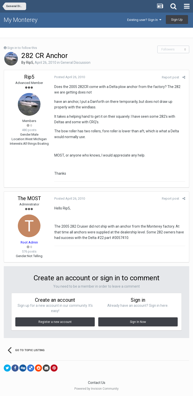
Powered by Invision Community (96, 388)
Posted (69, 77)
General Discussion (75, 62)
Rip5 (29, 62)
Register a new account (55, 322)
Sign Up (177, 19)
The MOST (29, 198)
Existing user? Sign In (144, 20)
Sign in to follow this (22, 48)
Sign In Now (138, 322)
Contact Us (96, 383)
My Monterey (20, 19)
